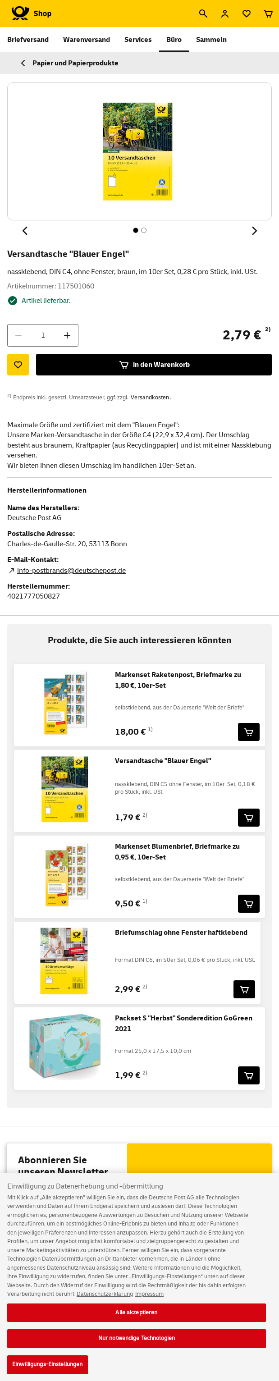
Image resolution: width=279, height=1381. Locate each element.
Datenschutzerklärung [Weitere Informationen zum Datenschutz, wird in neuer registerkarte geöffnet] (105, 1299)
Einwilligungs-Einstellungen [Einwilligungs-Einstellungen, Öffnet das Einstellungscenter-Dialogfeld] (47, 1369)
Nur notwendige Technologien (136, 1344)
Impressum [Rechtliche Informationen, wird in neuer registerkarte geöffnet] (149, 1299)
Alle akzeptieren (136, 1318)
